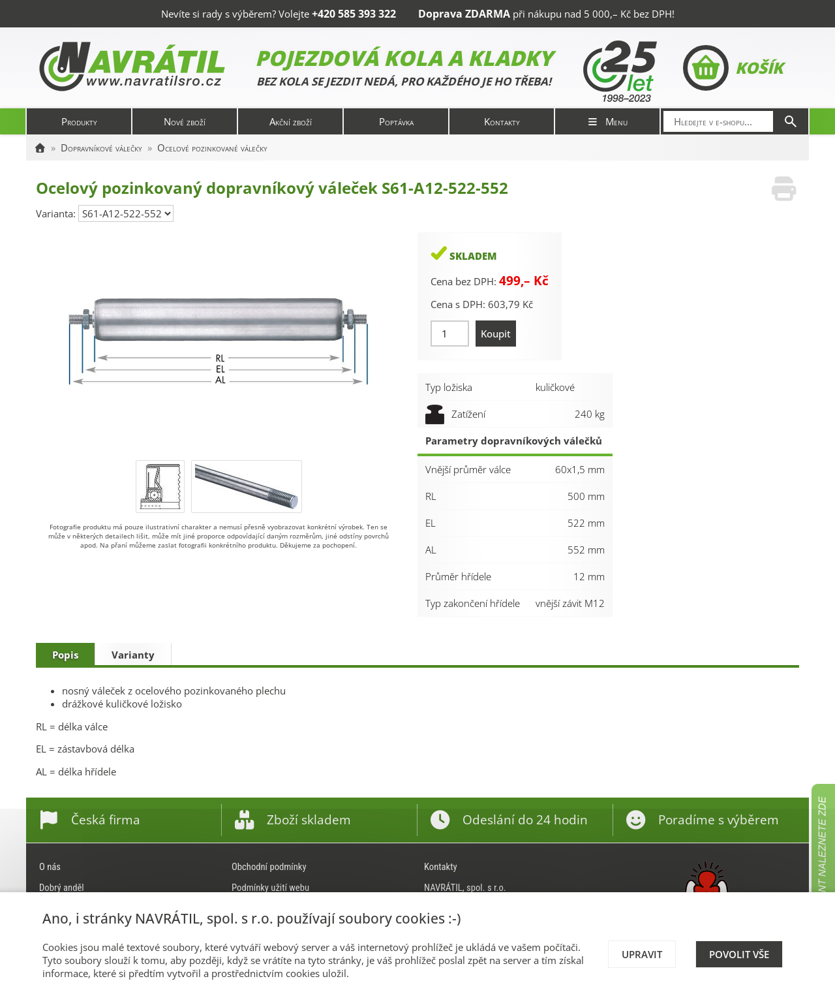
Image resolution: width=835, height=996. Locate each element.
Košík (733, 68)
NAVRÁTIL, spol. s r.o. (465, 888)
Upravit (642, 954)
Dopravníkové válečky (101, 147)
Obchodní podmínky (269, 867)
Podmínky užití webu (270, 888)
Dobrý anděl (61, 888)
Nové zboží (184, 121)
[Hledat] (790, 121)
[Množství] (450, 333)
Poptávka (396, 121)
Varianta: (57, 213)
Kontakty (502, 121)
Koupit (496, 333)
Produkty (79, 121)
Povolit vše (739, 954)
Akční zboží (290, 121)
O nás (50, 867)
